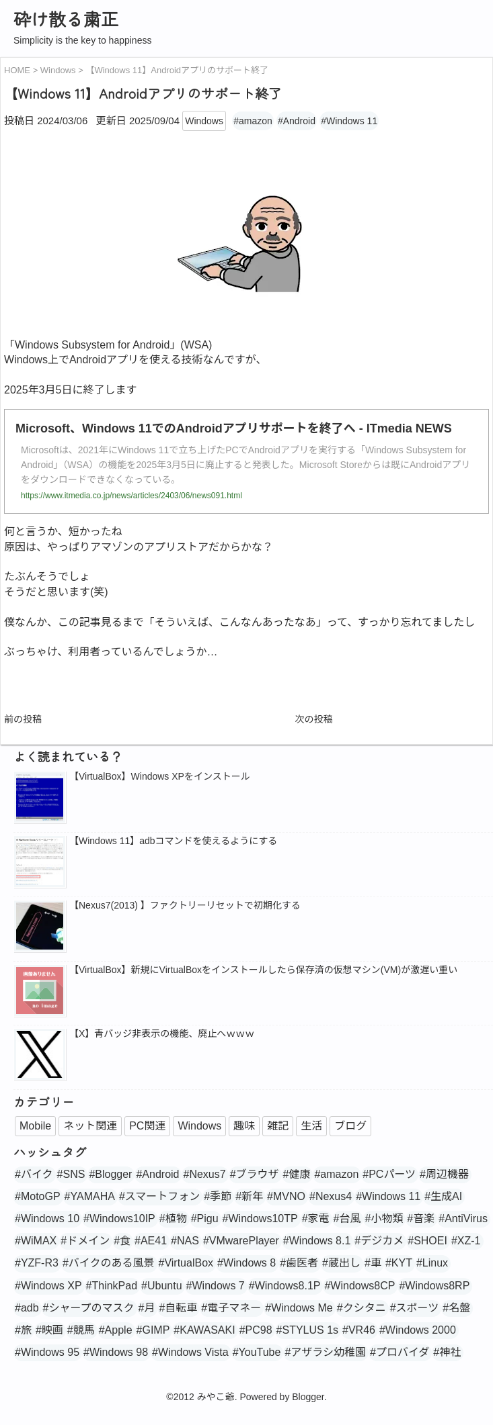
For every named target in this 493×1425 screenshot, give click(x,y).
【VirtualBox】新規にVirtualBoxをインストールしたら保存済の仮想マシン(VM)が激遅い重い (263, 969)
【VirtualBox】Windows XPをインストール (159, 776)
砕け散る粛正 (65, 18)
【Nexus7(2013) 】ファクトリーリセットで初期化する (185, 905)
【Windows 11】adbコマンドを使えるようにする (173, 840)
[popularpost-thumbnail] (39, 798)
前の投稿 (23, 719)
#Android (296, 121)
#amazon (252, 121)
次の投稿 (314, 719)
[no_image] (39, 991)
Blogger (308, 1396)
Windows (204, 121)
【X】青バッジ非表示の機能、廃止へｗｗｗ (161, 1033)
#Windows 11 (349, 121)
